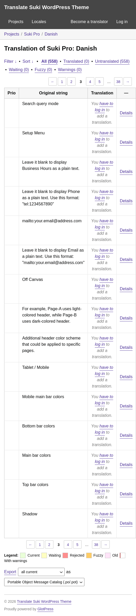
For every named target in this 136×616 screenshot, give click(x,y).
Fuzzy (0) (43, 69)
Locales (39, 21)
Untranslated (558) (112, 61)
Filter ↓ (10, 61)
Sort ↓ (28, 61)
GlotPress (45, 609)
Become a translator (89, 21)
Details (126, 113)
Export (10, 572)
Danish (51, 34)
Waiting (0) (19, 69)
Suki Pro (32, 34)
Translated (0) (76, 61)
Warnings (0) (70, 69)
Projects (15, 21)
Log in (122, 21)
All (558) (49, 61)
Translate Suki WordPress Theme (46, 7)
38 (118, 82)
